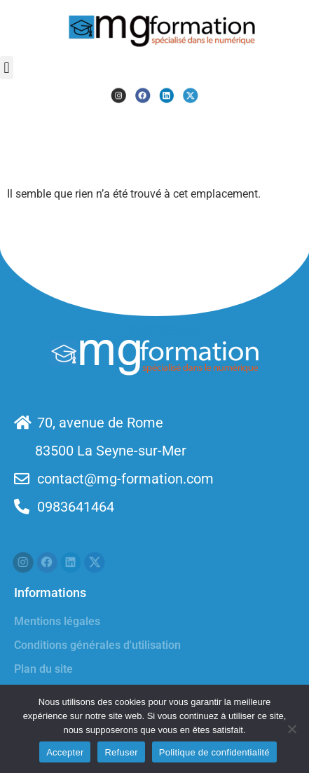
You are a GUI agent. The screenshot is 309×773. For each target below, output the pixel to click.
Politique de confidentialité (214, 752)
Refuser (120, 752)
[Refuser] (291, 729)
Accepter (64, 752)
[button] (6, 67)
